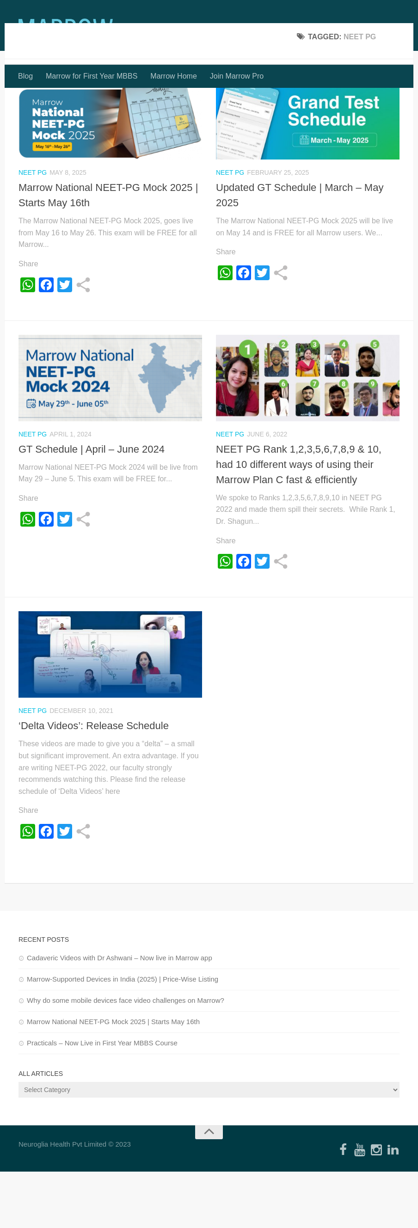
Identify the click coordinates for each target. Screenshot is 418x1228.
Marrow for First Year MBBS (91, 76)
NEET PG (32, 229)
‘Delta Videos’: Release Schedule (93, 782)
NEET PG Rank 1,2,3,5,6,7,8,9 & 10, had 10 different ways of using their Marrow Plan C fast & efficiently (298, 521)
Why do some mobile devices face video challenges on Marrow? (125, 1057)
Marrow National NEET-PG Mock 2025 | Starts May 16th (113, 1078)
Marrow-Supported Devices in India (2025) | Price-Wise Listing (122, 1035)
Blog (25, 76)
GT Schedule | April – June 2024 (91, 505)
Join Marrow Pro (237, 76)
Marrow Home (173, 76)
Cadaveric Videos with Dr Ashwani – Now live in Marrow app (119, 1014)
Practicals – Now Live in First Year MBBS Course (102, 1099)
